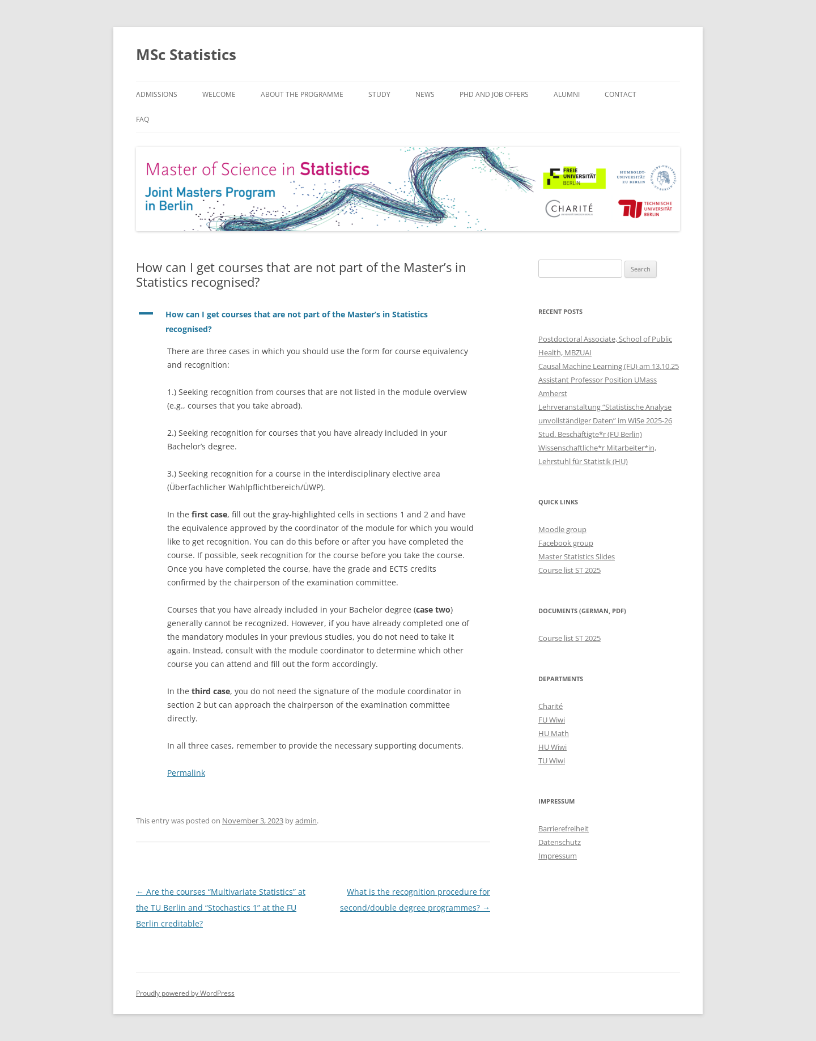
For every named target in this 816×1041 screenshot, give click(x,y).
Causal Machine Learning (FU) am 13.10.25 (608, 366)
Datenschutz (559, 842)
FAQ (142, 119)
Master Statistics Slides (576, 556)
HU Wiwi (552, 747)
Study (379, 94)
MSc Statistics (186, 54)
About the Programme (302, 94)
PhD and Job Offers (494, 94)
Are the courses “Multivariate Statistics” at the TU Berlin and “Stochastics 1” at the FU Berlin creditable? (220, 907)
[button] (313, 321)
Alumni (567, 94)
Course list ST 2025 (569, 570)
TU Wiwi (551, 760)
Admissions (156, 94)
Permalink (186, 772)
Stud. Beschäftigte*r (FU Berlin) (590, 434)
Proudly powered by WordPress (185, 993)
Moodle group (562, 529)
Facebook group (565, 543)
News (425, 94)
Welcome (219, 94)
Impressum (557, 856)
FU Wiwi (551, 720)
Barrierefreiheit (563, 828)
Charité (550, 706)
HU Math (553, 733)
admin (306, 820)
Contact (620, 94)
